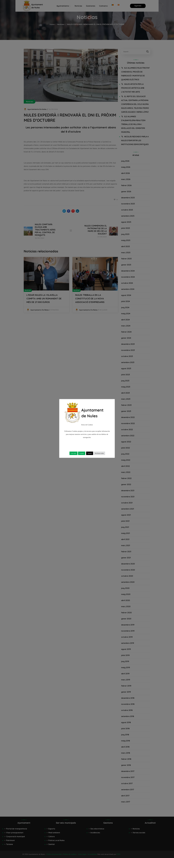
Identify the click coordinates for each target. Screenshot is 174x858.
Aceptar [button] (81, 453)
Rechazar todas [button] (99, 453)
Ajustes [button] (89, 453)
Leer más (73, 453)
